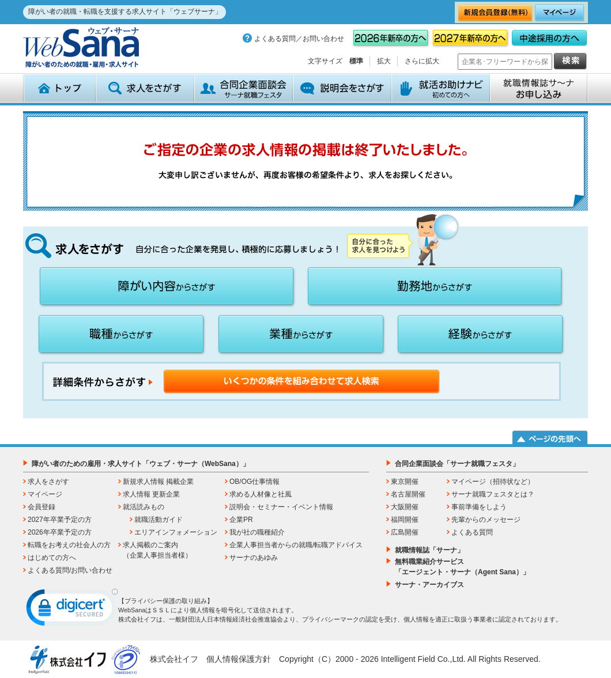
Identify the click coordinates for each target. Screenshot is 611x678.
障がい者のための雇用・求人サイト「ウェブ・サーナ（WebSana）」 (141, 464)
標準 (356, 61)
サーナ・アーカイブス (429, 585)
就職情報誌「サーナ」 (429, 550)
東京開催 (404, 482)
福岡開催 (404, 520)
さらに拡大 (422, 61)
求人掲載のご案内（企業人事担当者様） (157, 550)
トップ (59, 88)
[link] (72, 610)
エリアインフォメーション (175, 532)
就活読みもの (143, 507)
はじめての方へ (52, 558)
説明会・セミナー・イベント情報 (281, 507)
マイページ (45, 494)
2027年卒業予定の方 (60, 520)
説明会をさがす (342, 88)
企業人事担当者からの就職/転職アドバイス (296, 545)
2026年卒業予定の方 (60, 532)
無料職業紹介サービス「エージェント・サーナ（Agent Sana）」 (462, 567)
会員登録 (41, 507)
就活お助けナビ (440, 88)
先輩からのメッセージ (486, 520)
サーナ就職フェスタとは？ (492, 494)
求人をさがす (145, 88)
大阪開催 (404, 507)
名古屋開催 (408, 494)
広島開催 (404, 532)
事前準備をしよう (479, 507)
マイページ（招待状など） (492, 482)
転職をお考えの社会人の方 (69, 545)
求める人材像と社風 (260, 494)
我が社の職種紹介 (257, 532)
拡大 (384, 61)
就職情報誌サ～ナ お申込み (539, 88)
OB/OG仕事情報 (254, 482)
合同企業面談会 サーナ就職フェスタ (243, 88)
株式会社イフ (174, 659)
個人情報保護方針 (238, 659)
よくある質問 (472, 532)
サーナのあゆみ (253, 558)
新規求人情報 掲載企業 (158, 482)
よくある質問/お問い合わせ (70, 570)
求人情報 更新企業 (151, 494)
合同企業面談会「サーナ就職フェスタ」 (457, 464)
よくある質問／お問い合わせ (299, 39)
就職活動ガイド (158, 520)
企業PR (241, 520)
